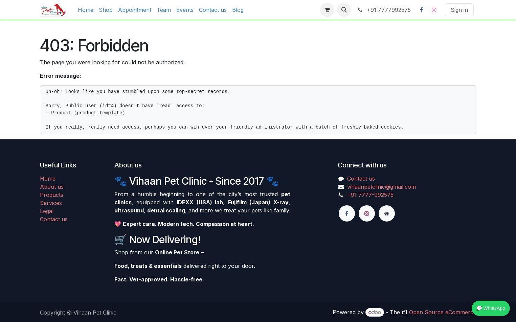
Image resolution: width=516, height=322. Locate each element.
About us (52, 186)
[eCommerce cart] (327, 10)
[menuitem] (85, 10)
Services (51, 203)
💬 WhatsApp (490, 308)
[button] (344, 10)
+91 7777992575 (384, 9)
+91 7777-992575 (370, 194)
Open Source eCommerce (442, 312)
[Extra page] (387, 213)
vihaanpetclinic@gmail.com (381, 186)
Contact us (54, 219)
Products (51, 194)
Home (47, 178)
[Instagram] (434, 9)
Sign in (459, 9)
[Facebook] (421, 9)
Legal (46, 211)
